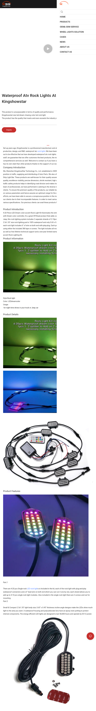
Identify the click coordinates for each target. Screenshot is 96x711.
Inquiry (9, 130)
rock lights (42, 151)
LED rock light (32, 589)
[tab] (48, 144)
